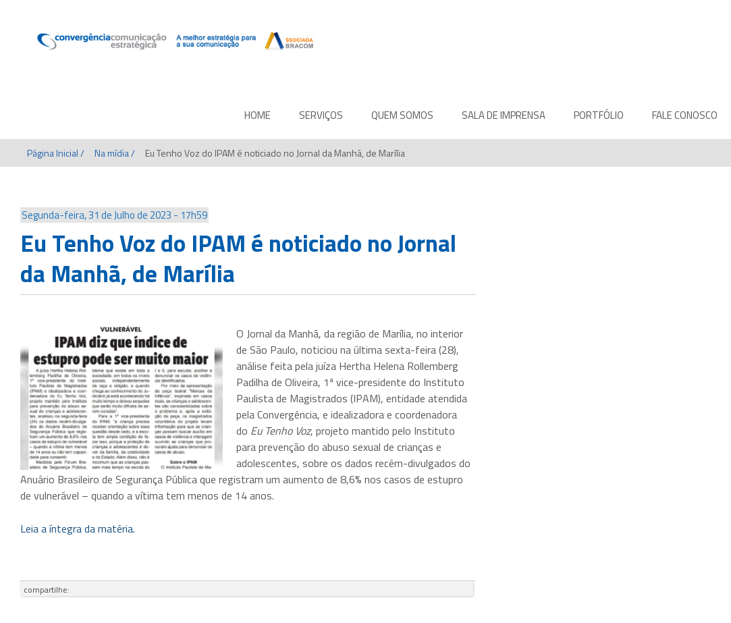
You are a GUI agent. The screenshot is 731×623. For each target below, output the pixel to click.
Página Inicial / (55, 153)
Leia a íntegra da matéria (76, 528)
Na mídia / (114, 153)
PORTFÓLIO (599, 115)
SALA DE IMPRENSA (503, 115)
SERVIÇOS (321, 115)
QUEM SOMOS (402, 115)
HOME (257, 115)
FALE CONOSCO (685, 115)
